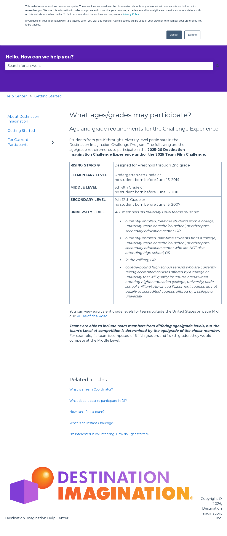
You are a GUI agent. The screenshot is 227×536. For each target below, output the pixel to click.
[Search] (217, 66)
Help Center (16, 96)
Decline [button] (192, 34)
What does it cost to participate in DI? (98, 401)
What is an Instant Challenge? (92, 423)
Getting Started (48, 96)
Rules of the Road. (92, 316)
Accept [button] (174, 34)
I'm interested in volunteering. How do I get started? (109, 434)
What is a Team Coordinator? (91, 389)
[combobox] (109, 66)
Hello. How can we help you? (39, 57)
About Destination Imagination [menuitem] (23, 119)
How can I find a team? (87, 412)
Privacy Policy (131, 14)
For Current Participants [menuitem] (18, 142)
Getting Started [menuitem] (21, 131)
